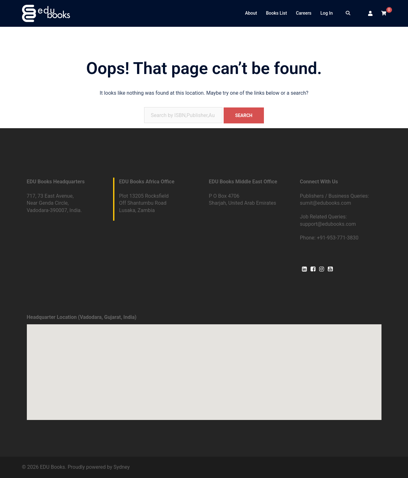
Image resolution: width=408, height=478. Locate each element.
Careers (304, 13)
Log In (326, 13)
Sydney (121, 467)
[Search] (348, 13)
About (251, 13)
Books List (276, 13)
